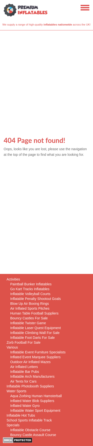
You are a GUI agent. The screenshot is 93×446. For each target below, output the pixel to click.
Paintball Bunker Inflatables (31, 284)
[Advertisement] (46, 79)
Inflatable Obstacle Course (30, 430)
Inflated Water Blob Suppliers (32, 401)
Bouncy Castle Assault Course (33, 435)
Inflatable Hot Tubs (21, 415)
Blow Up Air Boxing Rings (29, 304)
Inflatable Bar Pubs (24, 372)
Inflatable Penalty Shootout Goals (35, 299)
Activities (13, 279)
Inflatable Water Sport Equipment (35, 410)
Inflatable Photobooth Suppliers (30, 386)
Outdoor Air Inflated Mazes (30, 362)
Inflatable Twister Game (28, 323)
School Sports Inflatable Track (29, 420)
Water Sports (16, 391)
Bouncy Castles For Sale (29, 318)
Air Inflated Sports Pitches (29, 308)
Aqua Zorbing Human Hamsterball (36, 396)
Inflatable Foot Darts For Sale (32, 338)
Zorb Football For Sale (23, 342)
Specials (13, 425)
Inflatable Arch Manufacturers (32, 376)
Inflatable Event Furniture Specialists (37, 352)
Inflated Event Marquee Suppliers (35, 357)
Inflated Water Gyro (25, 406)
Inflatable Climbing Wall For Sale (35, 333)
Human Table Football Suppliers (34, 313)
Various (12, 347)
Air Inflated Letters (24, 367)
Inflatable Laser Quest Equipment (35, 328)
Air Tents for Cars (23, 381)
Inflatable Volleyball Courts (30, 294)
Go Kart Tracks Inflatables (29, 289)
